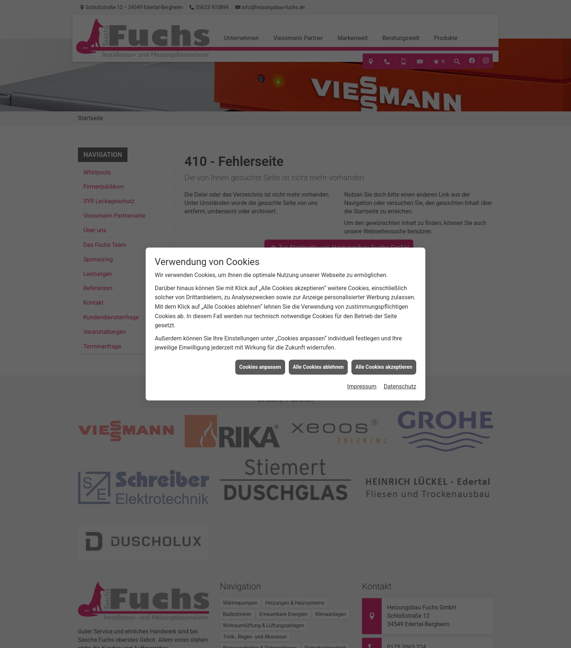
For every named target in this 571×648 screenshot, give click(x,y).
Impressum (362, 379)
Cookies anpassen (260, 359)
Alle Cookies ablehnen (318, 359)
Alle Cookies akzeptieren (383, 359)
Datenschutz (400, 379)
